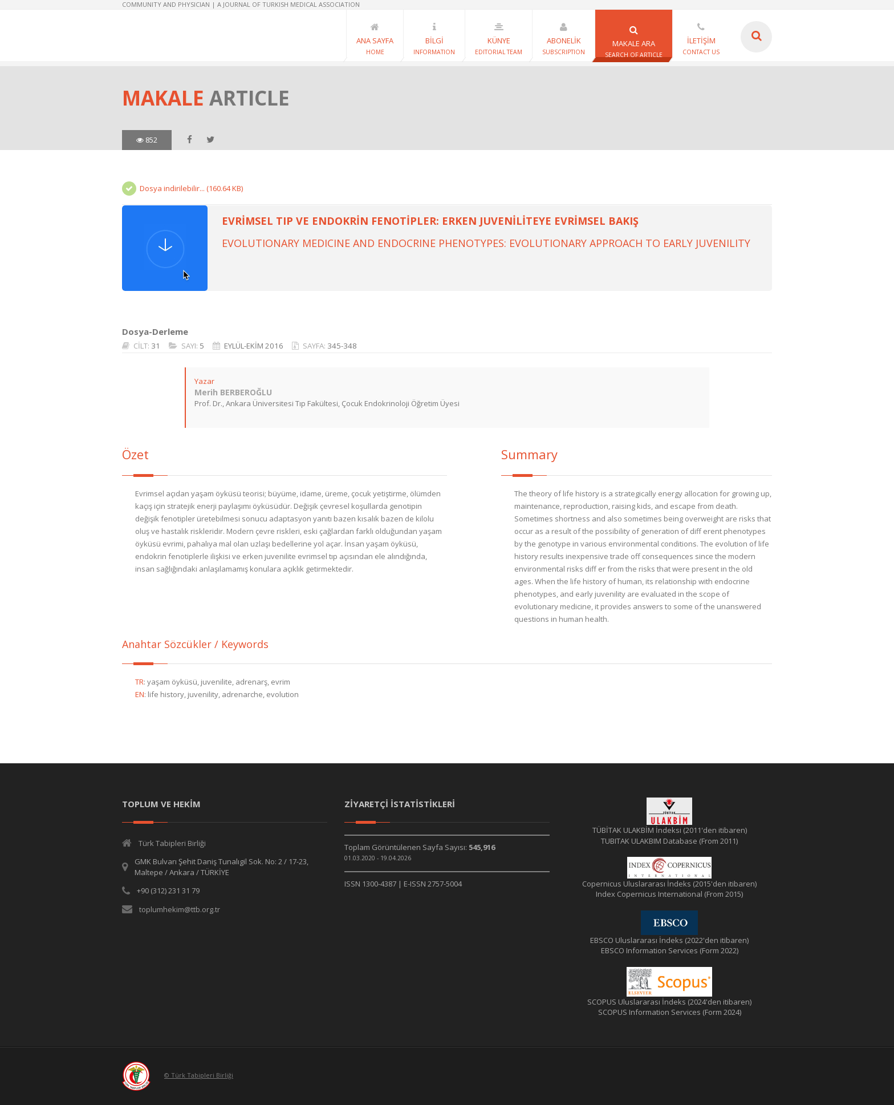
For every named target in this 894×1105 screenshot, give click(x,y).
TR (139, 682)
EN (139, 694)
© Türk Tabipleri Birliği (198, 1075)
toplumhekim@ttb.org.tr (179, 909)
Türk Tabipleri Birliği (172, 843)
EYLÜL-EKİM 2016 (253, 346)
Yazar (204, 381)
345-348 (342, 346)
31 (155, 346)
